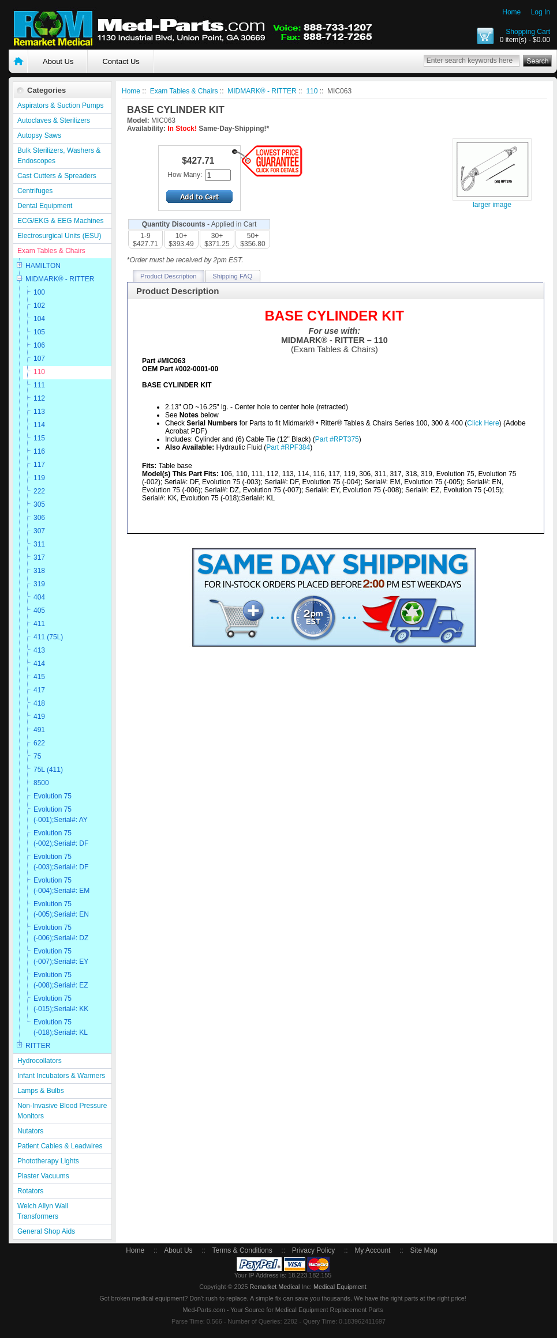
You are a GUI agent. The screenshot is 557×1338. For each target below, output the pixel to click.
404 (39, 597)
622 (39, 743)
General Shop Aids (46, 1231)
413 (39, 650)
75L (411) (48, 770)
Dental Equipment (44, 206)
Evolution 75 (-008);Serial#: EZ (60, 980)
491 (39, 730)
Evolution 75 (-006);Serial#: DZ (60, 933)
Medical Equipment (340, 1286)
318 (39, 571)
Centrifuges (35, 191)
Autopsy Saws (39, 135)
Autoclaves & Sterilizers (53, 120)
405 (39, 610)
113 (39, 412)
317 (39, 557)
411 (39, 624)
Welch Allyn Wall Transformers (42, 1211)
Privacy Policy (313, 1250)
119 (39, 478)
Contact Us (120, 61)
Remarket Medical (274, 1286)
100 (39, 292)
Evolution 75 (52, 796)
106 (39, 345)
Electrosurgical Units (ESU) (59, 236)
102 (39, 305)
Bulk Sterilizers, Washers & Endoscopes (58, 155)
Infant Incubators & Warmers (61, 1076)
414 (39, 663)
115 (39, 438)
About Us (58, 61)
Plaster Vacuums (43, 1176)
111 (39, 385)
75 (37, 756)
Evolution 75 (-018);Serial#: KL (60, 1027)
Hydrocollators (39, 1061)
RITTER (37, 1046)
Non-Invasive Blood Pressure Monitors (62, 1111)
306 (39, 518)
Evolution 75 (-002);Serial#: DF (60, 838)
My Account (372, 1250)
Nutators (30, 1131)
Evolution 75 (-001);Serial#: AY (60, 814)
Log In (540, 12)
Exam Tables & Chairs (51, 251)
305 (39, 504)
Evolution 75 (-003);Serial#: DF (60, 862)
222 (39, 491)
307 (39, 531)
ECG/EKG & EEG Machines (60, 221)
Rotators (30, 1191)
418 (39, 703)
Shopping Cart (528, 32)
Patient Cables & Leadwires (59, 1146)
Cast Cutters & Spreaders (56, 176)
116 (39, 451)
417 (39, 690)
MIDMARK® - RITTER (60, 279)
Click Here (483, 423)
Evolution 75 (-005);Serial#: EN (61, 909)
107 (39, 359)
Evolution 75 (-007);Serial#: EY (60, 956)
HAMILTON (43, 266)
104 (39, 319)
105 (39, 332)
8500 (41, 783)
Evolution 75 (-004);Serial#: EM (61, 885)
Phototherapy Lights (48, 1161)
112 (39, 398)
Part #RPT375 (337, 439)
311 (39, 544)
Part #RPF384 (288, 447)
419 (39, 717)
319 (39, 584)
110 (39, 372)
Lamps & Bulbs (40, 1091)
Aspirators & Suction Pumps (60, 105)
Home (511, 12)
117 (39, 465)
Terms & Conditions (242, 1250)
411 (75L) (48, 637)
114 (39, 425)
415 (39, 677)
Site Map (423, 1250)
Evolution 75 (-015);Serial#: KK (60, 1003)
